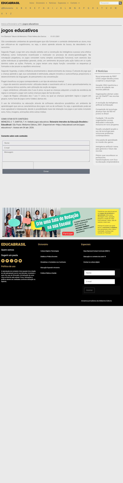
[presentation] (17, 165)
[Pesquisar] (120, 3)
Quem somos (7, 250)
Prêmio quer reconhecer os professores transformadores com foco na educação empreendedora (107, 158)
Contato (75, 3)
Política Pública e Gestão (48, 273)
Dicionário (41, 3)
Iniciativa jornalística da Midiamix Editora (96, 301)
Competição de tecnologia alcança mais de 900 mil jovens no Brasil (106, 111)
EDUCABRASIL (10, 3)
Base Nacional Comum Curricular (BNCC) (97, 251)
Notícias (52, 3)
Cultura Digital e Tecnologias (50, 251)
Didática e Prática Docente (49, 256)
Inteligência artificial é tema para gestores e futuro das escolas (107, 149)
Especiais (63, 3)
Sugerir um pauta (9, 255)
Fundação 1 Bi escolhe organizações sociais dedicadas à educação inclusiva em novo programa (107, 121)
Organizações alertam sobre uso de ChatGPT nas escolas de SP (107, 96)
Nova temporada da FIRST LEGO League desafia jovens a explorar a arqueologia (107, 78)
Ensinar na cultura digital (91, 262)
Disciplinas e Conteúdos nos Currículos (53, 262)
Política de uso (8, 266)
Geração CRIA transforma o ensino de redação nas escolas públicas (107, 87)
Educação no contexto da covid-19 (95, 256)
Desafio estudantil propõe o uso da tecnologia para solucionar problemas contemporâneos (107, 132)
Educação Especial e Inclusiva (50, 267)
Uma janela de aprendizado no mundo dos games (106, 141)
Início (32, 3)
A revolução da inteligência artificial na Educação (107, 104)
